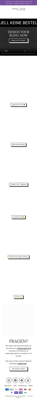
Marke (31, 385)
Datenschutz (22, 385)
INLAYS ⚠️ (18, 297)
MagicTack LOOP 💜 (18, 104)
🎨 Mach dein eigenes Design (18, 257)
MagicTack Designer (18, 40)
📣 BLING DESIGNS (18, 144)
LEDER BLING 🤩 (18, 217)
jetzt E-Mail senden (18, 369)
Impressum (8, 385)
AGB (15, 385)
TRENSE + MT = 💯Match (18, 184)
